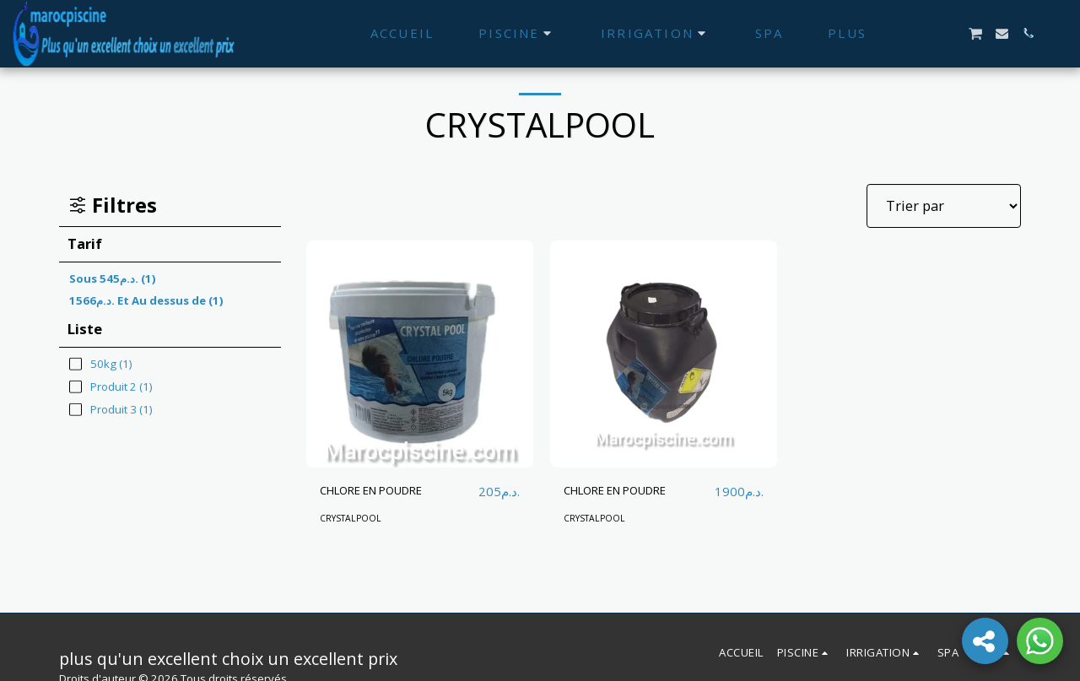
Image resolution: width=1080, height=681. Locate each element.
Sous (112, 278)
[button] (949, 33)
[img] (419, 354)
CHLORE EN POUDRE (387, 490)
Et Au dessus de (146, 300)
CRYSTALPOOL (354, 518)
